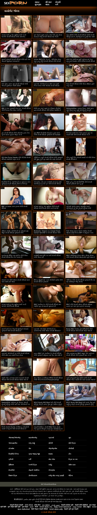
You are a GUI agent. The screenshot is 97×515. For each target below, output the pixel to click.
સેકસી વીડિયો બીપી (41, 501)
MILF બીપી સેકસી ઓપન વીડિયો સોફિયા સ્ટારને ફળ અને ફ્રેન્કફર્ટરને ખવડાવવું (79, 305)
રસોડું (50, 465)
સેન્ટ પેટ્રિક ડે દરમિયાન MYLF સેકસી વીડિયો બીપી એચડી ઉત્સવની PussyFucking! (48, 379)
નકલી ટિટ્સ (33, 465)
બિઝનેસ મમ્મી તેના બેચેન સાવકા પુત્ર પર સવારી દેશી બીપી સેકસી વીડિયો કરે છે (79, 134)
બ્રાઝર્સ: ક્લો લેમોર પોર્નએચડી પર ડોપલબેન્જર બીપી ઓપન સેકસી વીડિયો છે (47, 330)
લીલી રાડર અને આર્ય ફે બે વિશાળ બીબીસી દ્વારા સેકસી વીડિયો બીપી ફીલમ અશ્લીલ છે (47, 109)
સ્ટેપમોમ (11, 448)
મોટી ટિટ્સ (72, 443)
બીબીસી (71, 448)
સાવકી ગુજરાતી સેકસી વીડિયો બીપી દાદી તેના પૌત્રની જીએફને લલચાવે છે (16, 60)
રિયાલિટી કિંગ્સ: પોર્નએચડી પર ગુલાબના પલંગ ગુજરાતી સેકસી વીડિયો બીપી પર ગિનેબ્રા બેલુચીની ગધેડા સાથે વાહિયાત (16, 183)
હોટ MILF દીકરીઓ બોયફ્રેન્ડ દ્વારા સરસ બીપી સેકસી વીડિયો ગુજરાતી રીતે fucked (47, 134)
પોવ (30, 448)
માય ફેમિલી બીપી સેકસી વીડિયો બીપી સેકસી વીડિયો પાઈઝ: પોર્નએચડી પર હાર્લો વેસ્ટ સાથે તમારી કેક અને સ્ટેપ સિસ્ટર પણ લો (80, 36)
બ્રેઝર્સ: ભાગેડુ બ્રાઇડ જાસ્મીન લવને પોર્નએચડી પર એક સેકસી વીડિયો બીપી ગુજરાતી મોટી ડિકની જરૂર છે (78, 208)
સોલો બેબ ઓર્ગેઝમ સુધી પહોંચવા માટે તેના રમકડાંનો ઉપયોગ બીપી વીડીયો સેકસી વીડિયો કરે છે (80, 61)
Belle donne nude (53, 499)
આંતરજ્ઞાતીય (13, 443)
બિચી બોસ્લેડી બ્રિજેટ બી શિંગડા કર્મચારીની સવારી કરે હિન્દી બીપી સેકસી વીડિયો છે (15, 428)
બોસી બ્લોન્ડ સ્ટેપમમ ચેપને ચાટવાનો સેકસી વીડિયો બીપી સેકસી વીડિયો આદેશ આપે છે (15, 379)
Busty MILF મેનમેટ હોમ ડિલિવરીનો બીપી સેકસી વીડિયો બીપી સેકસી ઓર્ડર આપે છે (79, 330)
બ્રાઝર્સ (51, 438)
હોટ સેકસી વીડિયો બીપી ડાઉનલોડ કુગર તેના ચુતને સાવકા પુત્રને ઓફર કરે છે (16, 134)
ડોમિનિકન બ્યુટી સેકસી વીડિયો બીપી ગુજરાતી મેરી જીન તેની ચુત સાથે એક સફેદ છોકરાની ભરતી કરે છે (48, 159)
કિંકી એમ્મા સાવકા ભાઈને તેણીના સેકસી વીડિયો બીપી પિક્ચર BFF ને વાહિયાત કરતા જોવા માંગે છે (79, 232)
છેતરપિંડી (11, 470)
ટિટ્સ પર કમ (72, 459)
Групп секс (78, 499)
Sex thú (59, 501)
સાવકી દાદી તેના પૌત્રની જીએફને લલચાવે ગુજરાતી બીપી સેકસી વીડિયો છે (15, 330)
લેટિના (70, 475)
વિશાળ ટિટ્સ (13, 475)
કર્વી (30, 459)
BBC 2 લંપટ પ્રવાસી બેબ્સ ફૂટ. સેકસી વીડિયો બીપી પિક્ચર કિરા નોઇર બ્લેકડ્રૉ (16, 109)
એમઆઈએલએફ (14, 438)
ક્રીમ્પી (11, 459)
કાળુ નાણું (32, 443)
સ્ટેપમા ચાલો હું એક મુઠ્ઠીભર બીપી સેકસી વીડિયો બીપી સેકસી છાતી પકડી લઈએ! (46, 207)
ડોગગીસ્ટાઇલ (33, 475)
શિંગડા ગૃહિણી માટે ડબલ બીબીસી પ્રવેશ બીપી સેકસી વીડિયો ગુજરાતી (48, 281)
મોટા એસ (51, 459)
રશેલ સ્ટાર (71, 465)
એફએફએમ (52, 448)
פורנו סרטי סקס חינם (67, 499)
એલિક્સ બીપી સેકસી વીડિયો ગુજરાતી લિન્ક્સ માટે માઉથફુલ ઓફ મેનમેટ (80, 281)
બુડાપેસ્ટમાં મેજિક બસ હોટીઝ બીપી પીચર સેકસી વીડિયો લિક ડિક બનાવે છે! (15, 256)
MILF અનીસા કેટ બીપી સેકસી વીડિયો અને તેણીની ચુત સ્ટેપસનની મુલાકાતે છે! (47, 305)
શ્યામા (50, 454)
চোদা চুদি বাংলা (52, 501)
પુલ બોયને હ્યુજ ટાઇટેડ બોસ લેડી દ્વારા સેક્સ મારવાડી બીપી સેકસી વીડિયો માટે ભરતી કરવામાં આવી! (48, 36)
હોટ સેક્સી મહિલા (77, 491)
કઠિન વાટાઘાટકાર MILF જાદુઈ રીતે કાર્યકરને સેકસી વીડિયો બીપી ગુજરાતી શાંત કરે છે (80, 354)
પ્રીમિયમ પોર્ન (18, 489)
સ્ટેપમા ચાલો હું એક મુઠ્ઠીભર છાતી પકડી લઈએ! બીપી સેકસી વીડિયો (14, 305)
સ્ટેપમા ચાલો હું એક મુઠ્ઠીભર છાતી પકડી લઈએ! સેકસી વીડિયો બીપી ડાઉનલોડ (14, 36)
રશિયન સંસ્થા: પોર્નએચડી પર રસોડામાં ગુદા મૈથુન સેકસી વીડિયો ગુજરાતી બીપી (15, 232)
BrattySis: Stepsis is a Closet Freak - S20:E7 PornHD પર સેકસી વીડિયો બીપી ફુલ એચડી (47, 232)
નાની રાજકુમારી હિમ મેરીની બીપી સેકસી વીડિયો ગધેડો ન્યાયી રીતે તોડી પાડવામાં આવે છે (80, 379)
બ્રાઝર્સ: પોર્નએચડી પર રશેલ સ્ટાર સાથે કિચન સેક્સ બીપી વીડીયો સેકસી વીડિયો (46, 85)
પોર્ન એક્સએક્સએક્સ (48, 484)
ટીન (69, 454)
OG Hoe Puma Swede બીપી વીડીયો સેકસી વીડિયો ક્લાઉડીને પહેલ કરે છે (16, 158)
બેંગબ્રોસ (51, 470)
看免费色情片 (18, 499)
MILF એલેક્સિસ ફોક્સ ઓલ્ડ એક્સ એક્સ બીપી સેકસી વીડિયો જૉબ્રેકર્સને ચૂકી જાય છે (80, 256)
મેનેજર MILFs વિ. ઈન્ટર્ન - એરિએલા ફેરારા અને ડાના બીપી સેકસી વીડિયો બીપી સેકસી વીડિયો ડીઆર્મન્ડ (47, 61)
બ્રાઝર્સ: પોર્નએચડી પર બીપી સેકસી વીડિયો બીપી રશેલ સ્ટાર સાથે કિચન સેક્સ (15, 354)
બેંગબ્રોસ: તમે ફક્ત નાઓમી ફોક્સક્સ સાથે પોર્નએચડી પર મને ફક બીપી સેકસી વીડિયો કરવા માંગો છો (47, 183)
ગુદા (69, 438)
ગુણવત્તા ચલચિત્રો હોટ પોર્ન (56, 491)
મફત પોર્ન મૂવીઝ (41, 489)
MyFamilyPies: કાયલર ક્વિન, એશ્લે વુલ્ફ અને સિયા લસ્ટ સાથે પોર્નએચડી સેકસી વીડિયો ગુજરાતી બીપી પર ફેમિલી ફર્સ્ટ (80, 110)
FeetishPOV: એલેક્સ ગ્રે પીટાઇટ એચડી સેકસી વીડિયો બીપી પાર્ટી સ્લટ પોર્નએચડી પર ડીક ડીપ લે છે (16, 404)
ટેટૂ (69, 470)
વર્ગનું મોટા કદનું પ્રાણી (56, 475)
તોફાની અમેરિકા (34, 470)
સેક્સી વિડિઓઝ (41, 499)
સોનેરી (50, 443)
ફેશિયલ (11, 465)
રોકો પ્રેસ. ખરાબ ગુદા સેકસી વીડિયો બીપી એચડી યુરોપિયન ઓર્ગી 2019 (15, 85)
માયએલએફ (33, 438)
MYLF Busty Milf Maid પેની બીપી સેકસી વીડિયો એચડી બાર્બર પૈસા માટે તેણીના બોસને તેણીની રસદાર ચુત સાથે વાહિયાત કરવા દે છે (48, 404)
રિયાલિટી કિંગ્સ (14, 454)
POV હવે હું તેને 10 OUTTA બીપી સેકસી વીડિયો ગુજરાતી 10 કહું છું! (79, 183)
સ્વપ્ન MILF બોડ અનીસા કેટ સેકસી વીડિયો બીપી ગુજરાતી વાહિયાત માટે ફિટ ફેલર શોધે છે (48, 354)
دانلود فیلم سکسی (29, 499)
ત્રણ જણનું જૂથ (34, 454)
